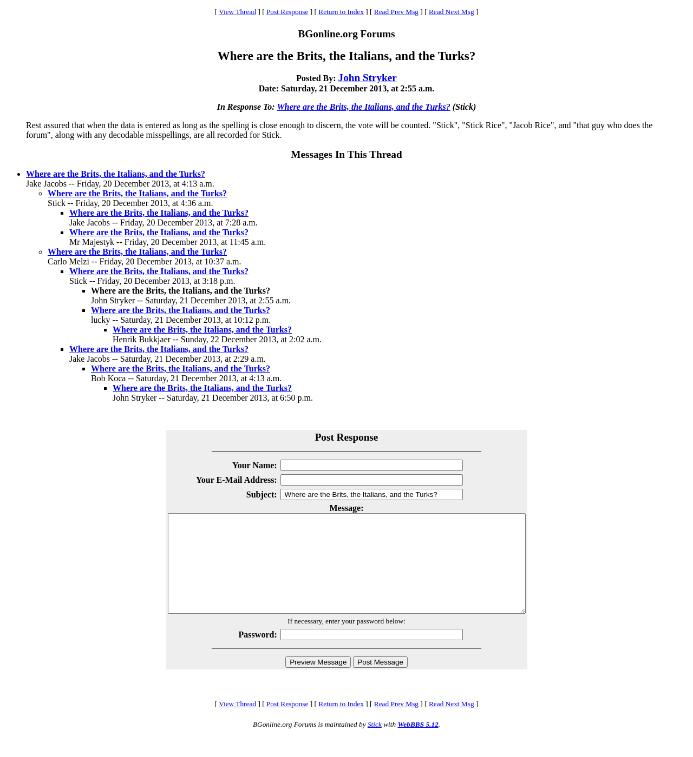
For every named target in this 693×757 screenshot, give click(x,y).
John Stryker (367, 77)
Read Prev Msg (396, 12)
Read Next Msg (451, 12)
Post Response (287, 12)
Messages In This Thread (346, 154)
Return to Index (341, 12)
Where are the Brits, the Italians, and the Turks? (363, 106)
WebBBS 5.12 (417, 744)
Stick (375, 744)
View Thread (237, 12)
